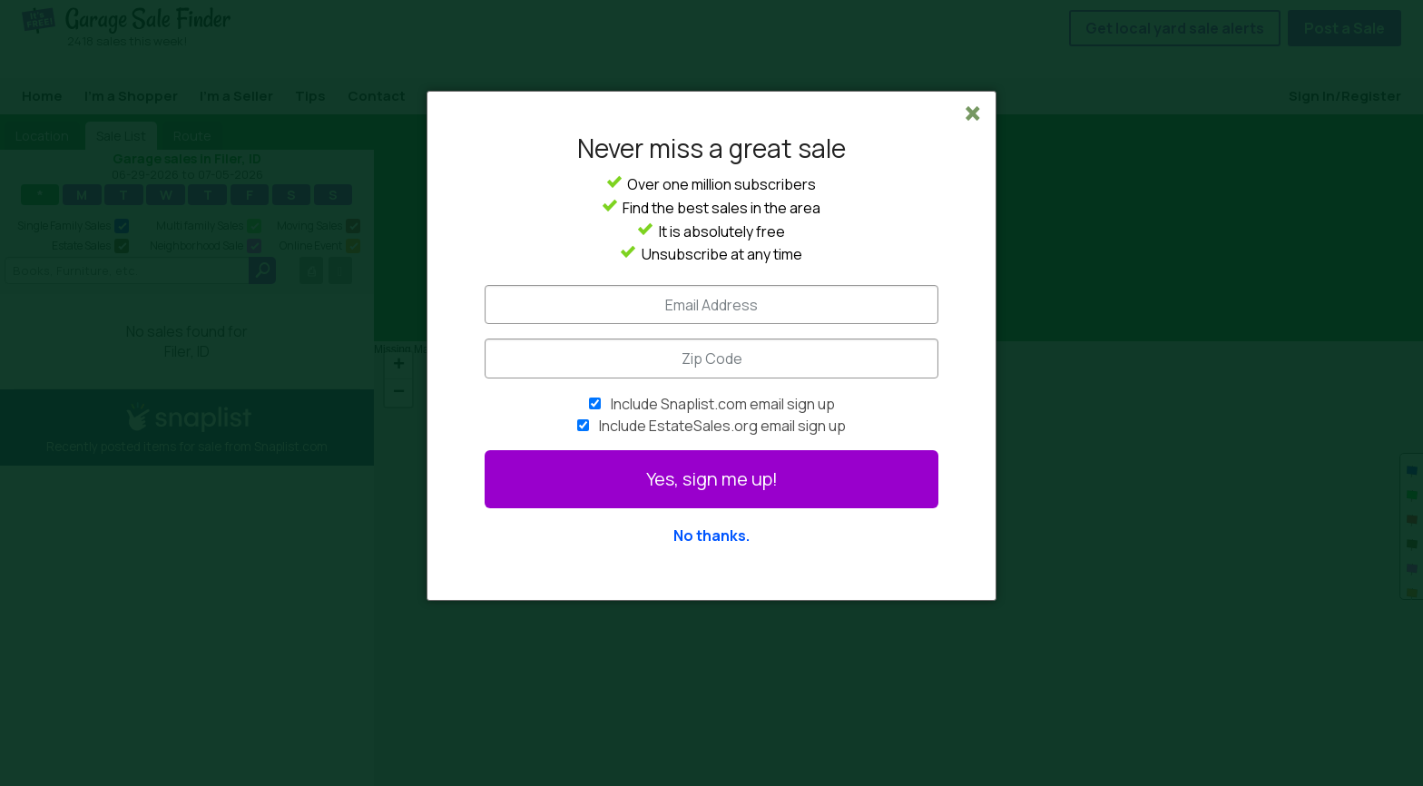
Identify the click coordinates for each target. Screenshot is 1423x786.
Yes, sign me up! (712, 479)
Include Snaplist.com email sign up (723, 404)
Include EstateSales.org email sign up (722, 426)
